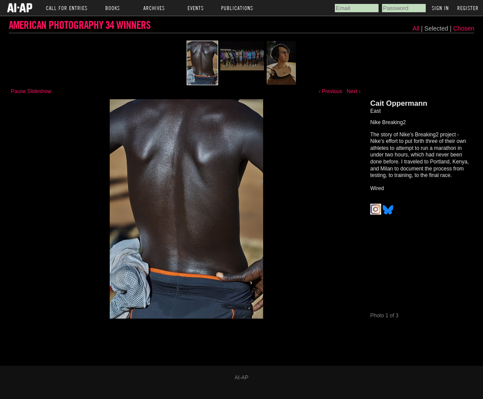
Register (468, 7)
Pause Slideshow (31, 91)
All (416, 28)
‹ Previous (330, 91)
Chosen (463, 28)
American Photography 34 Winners (79, 24)
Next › (354, 91)
